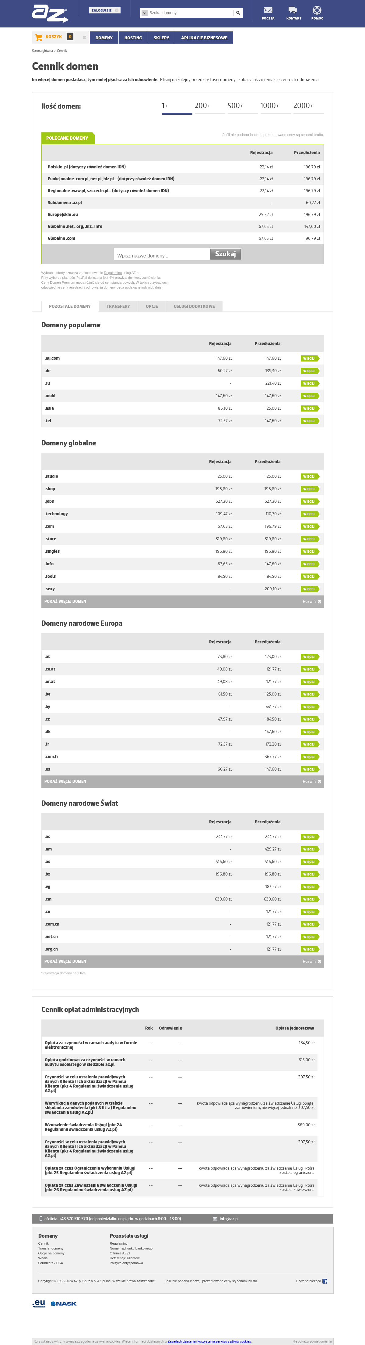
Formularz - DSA (50, 1263)
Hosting (133, 38)
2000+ (303, 105)
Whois (43, 1258)
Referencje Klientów (125, 1258)
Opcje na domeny (51, 1253)
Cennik (43, 1243)
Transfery (118, 306)
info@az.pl (229, 1218)
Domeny (104, 38)
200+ (203, 105)
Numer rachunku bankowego (131, 1248)
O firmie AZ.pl (120, 1253)
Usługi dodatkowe (194, 306)
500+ (236, 105)
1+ (165, 105)
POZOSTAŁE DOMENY (70, 306)
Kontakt (292, 18)
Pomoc (317, 18)
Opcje (152, 306)
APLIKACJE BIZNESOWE (204, 38)
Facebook (324, 1281)
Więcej (308, 358)
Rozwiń (309, 601)
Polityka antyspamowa (126, 1263)
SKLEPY (161, 38)
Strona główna (42, 51)
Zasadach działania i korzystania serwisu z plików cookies (209, 1341)
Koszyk (59, 36)
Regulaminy (119, 1243)
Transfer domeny (51, 1248)
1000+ (270, 105)
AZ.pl (51, 14)
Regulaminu (113, 273)
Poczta (268, 18)
